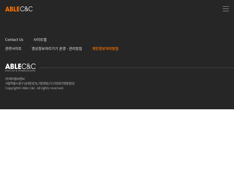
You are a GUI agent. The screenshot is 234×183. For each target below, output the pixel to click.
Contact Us (14, 39)
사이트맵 (40, 39)
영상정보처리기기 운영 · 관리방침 (57, 48)
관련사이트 (13, 48)
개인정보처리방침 (105, 48)
